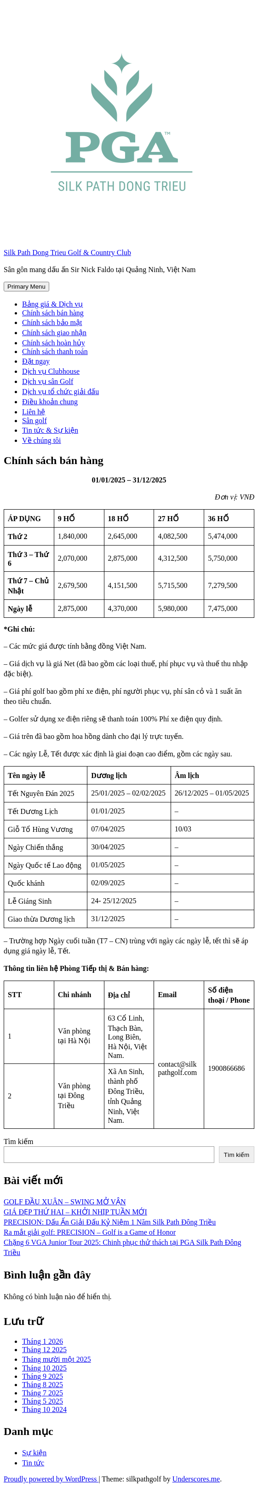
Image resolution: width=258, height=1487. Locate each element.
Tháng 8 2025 (42, 1384)
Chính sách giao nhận (54, 333)
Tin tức (33, 1463)
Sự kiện (34, 1453)
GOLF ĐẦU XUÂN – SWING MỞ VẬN (65, 1202)
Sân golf (34, 420)
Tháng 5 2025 (42, 1401)
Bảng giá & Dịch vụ (52, 304)
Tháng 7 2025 (42, 1393)
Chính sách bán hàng (53, 313)
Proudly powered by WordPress (51, 1479)
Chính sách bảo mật (52, 322)
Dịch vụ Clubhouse (51, 371)
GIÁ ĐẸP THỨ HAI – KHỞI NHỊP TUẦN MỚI (75, 1212)
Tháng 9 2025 (42, 1376)
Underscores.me (196, 1479)
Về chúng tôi (41, 440)
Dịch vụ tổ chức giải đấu (60, 391)
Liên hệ (33, 412)
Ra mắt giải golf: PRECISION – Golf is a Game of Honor (90, 1232)
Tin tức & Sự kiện (50, 430)
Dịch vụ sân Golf (47, 381)
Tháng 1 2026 (42, 1341)
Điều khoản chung (50, 402)
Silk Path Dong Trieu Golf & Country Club (67, 252)
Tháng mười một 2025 (56, 1359)
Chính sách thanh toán (55, 351)
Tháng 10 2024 (44, 1409)
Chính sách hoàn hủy (53, 343)
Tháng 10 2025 (44, 1368)
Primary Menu (26, 286)
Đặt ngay (36, 361)
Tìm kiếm (19, 1141)
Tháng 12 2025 (44, 1349)
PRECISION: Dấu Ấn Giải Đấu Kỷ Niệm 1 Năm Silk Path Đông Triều (110, 1222)
